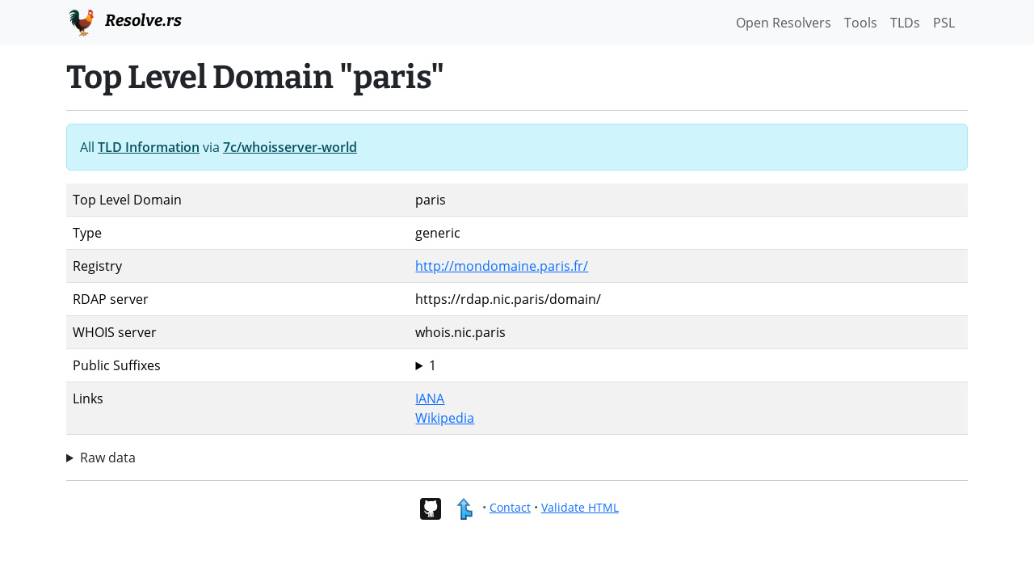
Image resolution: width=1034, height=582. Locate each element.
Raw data (108, 457)
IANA (429, 398)
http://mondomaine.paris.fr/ (501, 266)
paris (688, 365)
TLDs (905, 23)
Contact (510, 507)
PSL (944, 23)
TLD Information (149, 147)
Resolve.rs (124, 21)
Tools (860, 23)
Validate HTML (580, 507)
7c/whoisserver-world (290, 147)
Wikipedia (444, 418)
